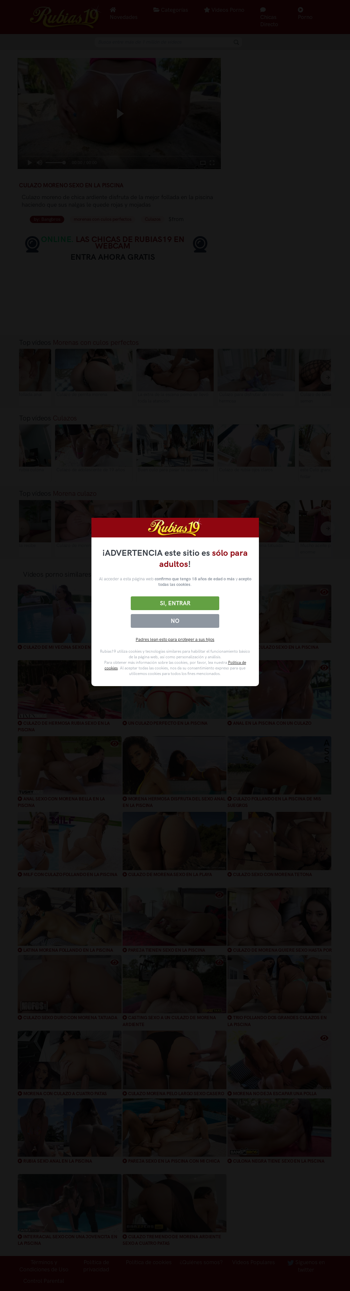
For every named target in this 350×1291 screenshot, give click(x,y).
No (175, 621)
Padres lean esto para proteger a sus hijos (175, 639)
